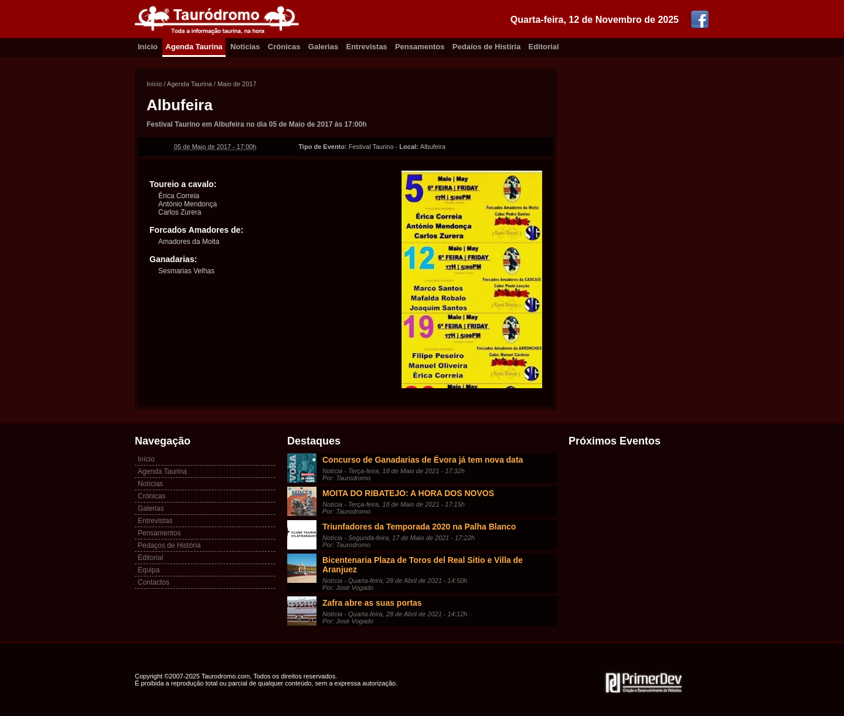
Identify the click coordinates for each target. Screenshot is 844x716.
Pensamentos (420, 46)
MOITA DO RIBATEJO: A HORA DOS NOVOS (408, 493)
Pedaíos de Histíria (486, 46)
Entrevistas (366, 46)
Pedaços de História (169, 545)
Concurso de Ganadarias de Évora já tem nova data (422, 459)
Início (154, 83)
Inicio (148, 46)
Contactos (153, 582)
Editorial (544, 46)
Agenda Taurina (193, 46)
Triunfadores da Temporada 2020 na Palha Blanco (419, 526)
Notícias (245, 46)
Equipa (148, 570)
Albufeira (180, 105)
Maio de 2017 (237, 83)
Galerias (323, 46)
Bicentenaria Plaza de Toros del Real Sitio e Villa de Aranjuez (422, 564)
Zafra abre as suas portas (372, 603)
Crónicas (284, 46)
